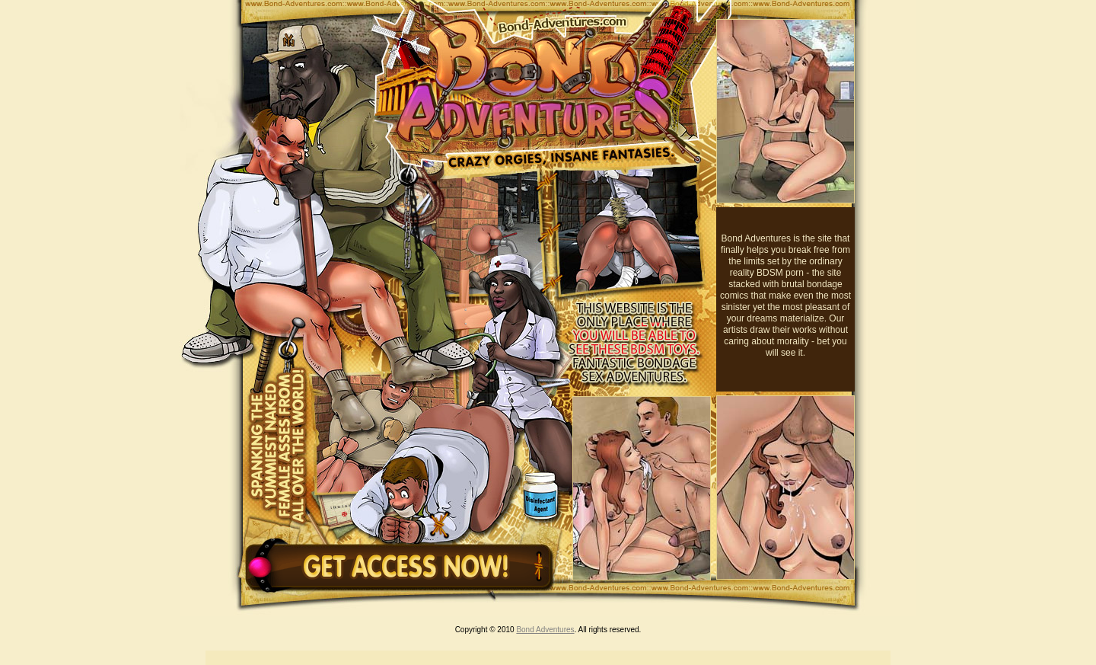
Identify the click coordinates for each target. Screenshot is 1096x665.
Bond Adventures (545, 629)
